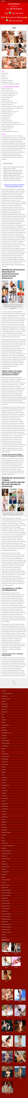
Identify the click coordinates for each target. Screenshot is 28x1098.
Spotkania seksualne (6, 926)
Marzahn (4, 835)
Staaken (3, 769)
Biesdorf (4, 701)
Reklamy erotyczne (6, 919)
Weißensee (4, 795)
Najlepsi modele (5, 929)
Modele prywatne (6, 906)
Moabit (3, 840)
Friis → (14, 681)
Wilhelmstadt (5, 806)
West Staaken (5, 798)
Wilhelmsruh (5, 803)
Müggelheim (5, 843)
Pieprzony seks (5, 900)
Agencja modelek (6, 895)
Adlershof (4, 690)
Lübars (3, 819)
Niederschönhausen (6, 853)
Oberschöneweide (6, 858)
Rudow (3, 877)
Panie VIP (4, 937)
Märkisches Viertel (6, 832)
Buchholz (4, 719)
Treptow (4, 782)
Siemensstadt (5, 764)
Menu (4, 1)
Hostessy (4, 882)
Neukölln (4, 848)
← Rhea (14, 683)
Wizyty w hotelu (5, 885)
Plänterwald (4, 864)
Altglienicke (4, 696)
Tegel (3, 774)
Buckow (4, 722)
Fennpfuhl (4, 735)
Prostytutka (4, 911)
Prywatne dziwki (6, 903)
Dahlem (3, 727)
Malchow (4, 824)
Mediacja (4, 934)
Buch (3, 717)
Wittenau (4, 811)
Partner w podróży (6, 916)
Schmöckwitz (5, 759)
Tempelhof (4, 777)
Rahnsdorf (4, 869)
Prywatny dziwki (6, 908)
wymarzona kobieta (6, 932)
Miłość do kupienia (6, 890)
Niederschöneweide (6, 850)
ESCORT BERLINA (14, 4)
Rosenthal (4, 874)
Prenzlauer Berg (5, 866)
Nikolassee (4, 856)
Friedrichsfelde (5, 740)
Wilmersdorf (5, 808)
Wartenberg (4, 790)
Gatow (3, 751)
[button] (14, 163)
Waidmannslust (5, 785)
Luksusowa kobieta (6, 892)
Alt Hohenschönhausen (7, 693)
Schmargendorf (5, 756)
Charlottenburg (5, 725)
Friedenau (4, 738)
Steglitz (3, 772)
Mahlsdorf (4, 822)
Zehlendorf (4, 814)
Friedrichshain (5, 746)
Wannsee (4, 788)
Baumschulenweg (6, 698)
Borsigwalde (5, 711)
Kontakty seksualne (6, 924)
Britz (3, 714)
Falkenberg (4, 730)
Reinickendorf (5, 871)
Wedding (4, 793)
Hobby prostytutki (6, 879)
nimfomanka (5, 898)
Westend (4, 801)
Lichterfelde (4, 816)
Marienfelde (4, 830)
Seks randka (5, 921)
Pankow (4, 861)
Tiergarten (4, 780)
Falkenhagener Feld (6, 732)
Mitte (3, 837)
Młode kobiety (5, 887)
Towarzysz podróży (6, 913)
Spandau (4, 767)
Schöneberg (4, 761)
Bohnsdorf (4, 709)
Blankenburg (5, 704)
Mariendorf (4, 827)
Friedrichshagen (6, 743)
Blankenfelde (5, 706)
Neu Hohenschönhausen (7, 845)
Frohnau (4, 748)
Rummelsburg (5, 753)
